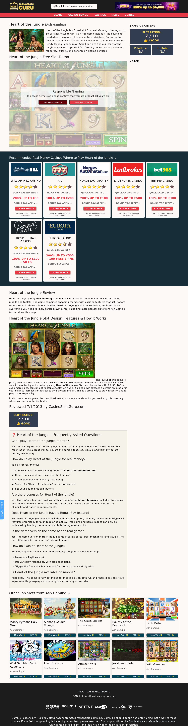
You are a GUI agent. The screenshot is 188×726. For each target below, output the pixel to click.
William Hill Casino (26, 180)
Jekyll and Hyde (122, 663)
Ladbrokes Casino (128, 180)
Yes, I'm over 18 (83, 102)
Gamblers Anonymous (162, 721)
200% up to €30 (25, 198)
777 (60, 180)
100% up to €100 (162, 198)
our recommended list (82, 470)
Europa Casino (60, 238)
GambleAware (137, 721)
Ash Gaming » (17, 630)
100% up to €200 (60, 198)
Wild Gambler (155, 664)
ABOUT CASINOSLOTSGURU (94, 691)
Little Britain (154, 623)
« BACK (134, 61)
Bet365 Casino (162, 180)
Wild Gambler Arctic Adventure (23, 665)
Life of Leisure (53, 663)
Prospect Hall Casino (26, 240)
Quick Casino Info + (26, 193)
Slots (58, 15)
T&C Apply (24, 213)
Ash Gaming (55, 24)
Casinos (100, 15)
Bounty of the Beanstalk (121, 623)
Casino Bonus (78, 15)
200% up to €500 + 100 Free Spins (60, 257)
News (115, 15)
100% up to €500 (128, 198)
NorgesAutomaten (94, 180)
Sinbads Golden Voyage (55, 623)
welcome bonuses (86, 500)
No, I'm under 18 (53, 102)
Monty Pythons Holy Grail (23, 623)
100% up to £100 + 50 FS (26, 260)
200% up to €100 (94, 198)
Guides (129, 15)
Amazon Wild (87, 663)
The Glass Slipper (90, 620)
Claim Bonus (26, 208)
